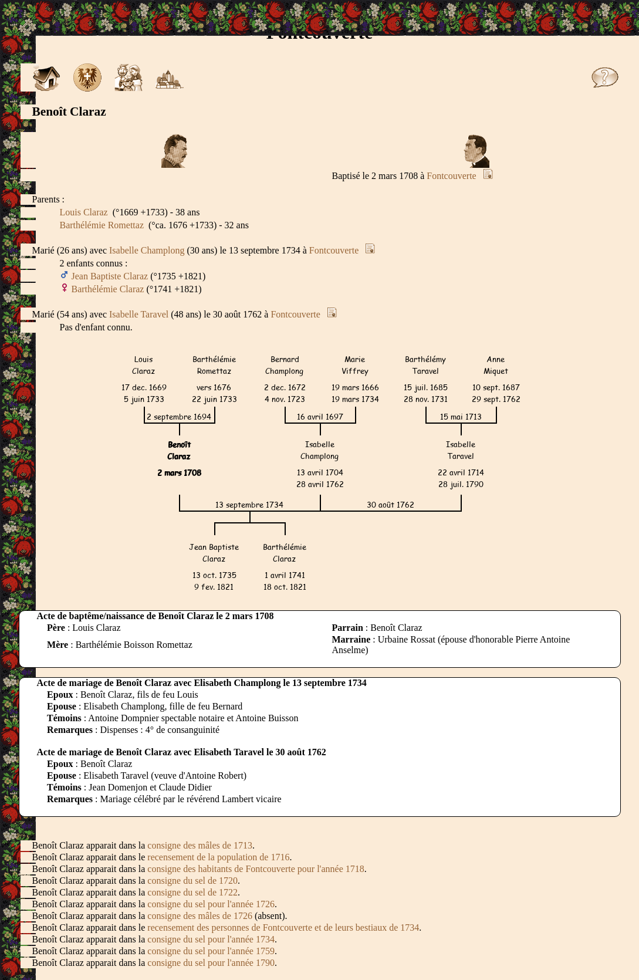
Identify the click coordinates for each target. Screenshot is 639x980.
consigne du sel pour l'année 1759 (211, 951)
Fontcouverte (451, 176)
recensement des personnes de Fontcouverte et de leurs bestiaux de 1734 (283, 927)
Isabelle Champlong (146, 250)
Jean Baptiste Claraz (110, 276)
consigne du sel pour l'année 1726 (211, 904)
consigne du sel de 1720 (192, 881)
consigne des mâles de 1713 (199, 845)
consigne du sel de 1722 (192, 892)
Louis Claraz (84, 212)
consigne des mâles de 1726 (199, 916)
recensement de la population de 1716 (218, 857)
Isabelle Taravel (138, 314)
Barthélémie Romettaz (102, 225)
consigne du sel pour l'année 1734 (211, 939)
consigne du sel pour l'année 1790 (211, 963)
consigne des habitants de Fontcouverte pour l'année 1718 (255, 869)
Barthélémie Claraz (108, 289)
